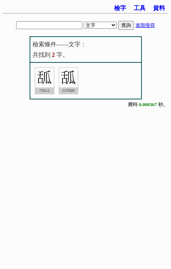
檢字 (120, 8)
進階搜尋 (145, 25)
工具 (140, 8)
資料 (159, 8)
